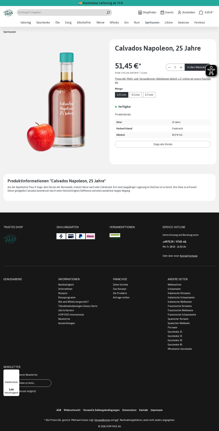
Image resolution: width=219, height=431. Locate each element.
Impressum (157, 410)
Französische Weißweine (180, 310)
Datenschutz (129, 410)
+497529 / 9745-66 (174, 241)
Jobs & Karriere (66, 310)
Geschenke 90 (175, 344)
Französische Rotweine (180, 306)
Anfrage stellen (121, 297)
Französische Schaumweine (182, 314)
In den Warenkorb (198, 67)
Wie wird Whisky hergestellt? (73, 301)
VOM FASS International (71, 314)
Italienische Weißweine (180, 301)
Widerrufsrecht (72, 410)
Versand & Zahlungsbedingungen (101, 410)
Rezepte (62, 293)
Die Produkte (120, 293)
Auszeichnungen (66, 323)
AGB (58, 410)
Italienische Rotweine (179, 293)
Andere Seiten (178, 279)
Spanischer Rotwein (178, 319)
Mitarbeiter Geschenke (180, 349)
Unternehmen (65, 289)
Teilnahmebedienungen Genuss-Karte (77, 306)
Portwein (172, 327)
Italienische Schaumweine (181, 297)
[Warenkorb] (206, 12)
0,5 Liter (136, 94)
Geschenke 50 (175, 340)
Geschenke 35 (175, 336)
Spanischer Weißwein (179, 323)
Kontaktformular (188, 255)
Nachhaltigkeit (66, 284)
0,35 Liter (121, 94)
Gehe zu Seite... (27, 383)
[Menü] (17, 371)
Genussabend (12, 279)
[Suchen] (108, 12)
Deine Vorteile (120, 284)
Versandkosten (102, 420)
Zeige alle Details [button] (162, 144)
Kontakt (143, 410)
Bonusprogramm (66, 297)
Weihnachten (174, 284)
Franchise (120, 279)
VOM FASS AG (113, 426)
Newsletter (64, 319)
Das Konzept (119, 289)
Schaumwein (174, 289)
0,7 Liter (149, 94)
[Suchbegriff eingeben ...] (60, 12)
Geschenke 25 (175, 331)
